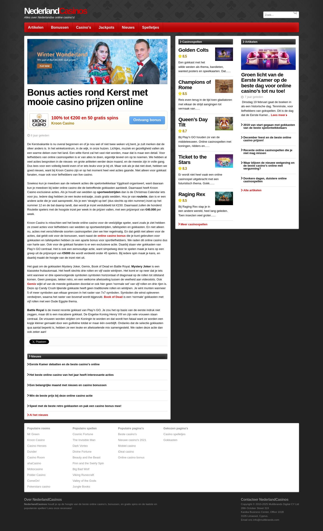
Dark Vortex (80, 445)
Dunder (32, 451)
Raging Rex (191, 194)
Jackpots (106, 27)
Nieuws (128, 27)
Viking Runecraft (83, 475)
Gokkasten (170, 440)
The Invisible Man (84, 440)
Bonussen (60, 27)
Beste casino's (127, 434)
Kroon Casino (62, 123)
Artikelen (36, 27)
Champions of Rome (194, 84)
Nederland (55, 11)
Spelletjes (150, 27)
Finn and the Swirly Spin (88, 463)
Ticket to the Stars (192, 159)
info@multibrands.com (266, 519)
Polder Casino (36, 475)
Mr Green (33, 434)
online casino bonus (112, 235)
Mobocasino (35, 469)
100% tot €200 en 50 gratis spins (84, 117)
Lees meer (278, 115)
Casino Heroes (37, 445)
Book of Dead (113, 297)
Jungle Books (81, 486)
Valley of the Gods (84, 480)
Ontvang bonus (147, 120)
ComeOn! (33, 480)
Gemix (31, 284)
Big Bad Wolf (81, 469)
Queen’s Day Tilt (193, 122)
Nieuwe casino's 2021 (132, 440)
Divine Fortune (82, 451)
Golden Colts (193, 50)
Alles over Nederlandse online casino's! (49, 17)
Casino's (83, 27)
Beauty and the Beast (86, 457)
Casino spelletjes (174, 434)
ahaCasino (34, 463)
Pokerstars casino (38, 486)
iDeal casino (126, 451)
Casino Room (36, 457)
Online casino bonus (131, 457)
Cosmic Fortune (83, 434)
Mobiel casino (127, 445)
